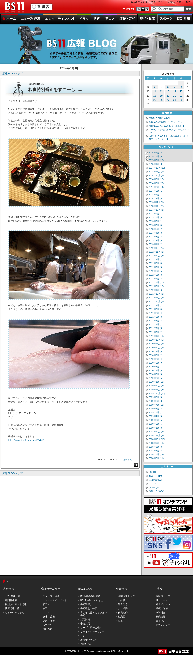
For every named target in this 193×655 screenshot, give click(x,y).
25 (154, 100)
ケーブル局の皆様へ (91, 627)
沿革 (120, 620)
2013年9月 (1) (156, 213)
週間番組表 (11, 600)
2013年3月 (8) (156, 236)
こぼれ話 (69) (155, 480)
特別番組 (183, 18)
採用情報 (85, 619)
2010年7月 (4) (156, 359)
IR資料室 (160, 612)
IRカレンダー (163, 624)
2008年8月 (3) (156, 447)
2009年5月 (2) (156, 412)
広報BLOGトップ (12, 73)
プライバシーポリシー (92, 631)
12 (161, 91)
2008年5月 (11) (156, 458)
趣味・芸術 (127, 18)
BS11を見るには (139, 2)
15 (181, 91)
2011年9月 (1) (156, 305)
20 (168, 95)
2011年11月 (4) (156, 297)
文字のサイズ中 (143, 9)
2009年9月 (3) (156, 397)
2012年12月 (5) (156, 248)
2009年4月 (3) (156, 416)
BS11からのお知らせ (91, 600)
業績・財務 (162, 608)
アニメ (110, 18)
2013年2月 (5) (156, 240)
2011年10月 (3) (156, 301)
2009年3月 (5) (156, 420)
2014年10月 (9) (156, 175)
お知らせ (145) (156, 476)
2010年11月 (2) (156, 343)
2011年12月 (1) (156, 294)
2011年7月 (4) (156, 313)
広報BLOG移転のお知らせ (162, 118)
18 (154, 95)
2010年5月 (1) (156, 366)
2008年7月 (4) (156, 450)
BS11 (15, 7)
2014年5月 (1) (156, 191)
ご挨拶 (121, 600)
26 (161, 100)
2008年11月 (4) (156, 435)
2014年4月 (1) (156, 194)
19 (161, 95)
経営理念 (123, 604)
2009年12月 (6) (156, 385)
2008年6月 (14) (156, 454)
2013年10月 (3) (156, 210)
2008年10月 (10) (157, 439)
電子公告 (160, 620)
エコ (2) (152, 483)
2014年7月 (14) (156, 187)
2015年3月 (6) (156, 156)
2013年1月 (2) (156, 244)
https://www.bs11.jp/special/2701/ (26, 440)
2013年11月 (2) (156, 206)
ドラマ (84, 18)
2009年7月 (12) (156, 405)
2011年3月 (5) (156, 328)
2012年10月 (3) (156, 255)
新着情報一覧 (12, 608)
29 (181, 100)
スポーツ (165, 18)
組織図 (121, 616)
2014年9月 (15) (156, 179)
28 (174, 100)
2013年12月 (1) (156, 202)
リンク (84, 635)
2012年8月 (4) (156, 263)
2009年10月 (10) (157, 393)
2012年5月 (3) (156, 275)
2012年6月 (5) (156, 271)
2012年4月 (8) (156, 278)
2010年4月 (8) (156, 370)
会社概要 (123, 608)
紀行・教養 (147, 18)
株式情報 (160, 616)
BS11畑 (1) (154, 472)
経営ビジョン (163, 604)
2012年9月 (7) (156, 259)
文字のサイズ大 (147, 9)
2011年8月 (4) (156, 309)
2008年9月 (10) (156, 443)
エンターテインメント (60, 18)
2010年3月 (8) (156, 374)
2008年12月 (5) (156, 431)
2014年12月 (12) (157, 168)
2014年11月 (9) (156, 171)
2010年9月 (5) (156, 351)
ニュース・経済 (30, 18)
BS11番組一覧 (12, 596)
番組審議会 (86, 604)
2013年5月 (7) (156, 229)
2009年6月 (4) (156, 408)
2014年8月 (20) (156, 183)
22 (181, 95)
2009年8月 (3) (156, 401)
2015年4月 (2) (156, 152)
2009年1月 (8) (156, 428)
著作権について (88, 640)
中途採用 (85, 623)
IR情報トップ (163, 596)
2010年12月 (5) (156, 340)
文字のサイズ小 (138, 9)
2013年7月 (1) (156, 221)
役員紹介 (123, 612)
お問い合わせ (87, 644)
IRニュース (162, 600)
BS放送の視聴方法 (90, 596)
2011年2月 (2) (156, 332)
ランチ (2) (154, 487)
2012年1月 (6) (156, 290)
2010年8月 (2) (156, 355)
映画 (97, 18)
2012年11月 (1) (156, 252)
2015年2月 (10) (156, 160)
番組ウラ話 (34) (156, 491)
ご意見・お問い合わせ (179, 2)
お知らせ (127, 459)
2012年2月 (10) (156, 286)
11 (154, 91)
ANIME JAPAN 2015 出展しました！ (167, 126)
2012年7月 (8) (156, 267)
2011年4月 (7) (156, 324)
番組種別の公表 (88, 608)
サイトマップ (157, 2)
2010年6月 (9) (156, 363)
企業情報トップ (126, 596)
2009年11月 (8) (156, 389)
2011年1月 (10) (156, 336)
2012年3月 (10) (156, 282)
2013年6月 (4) (156, 225)
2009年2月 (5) (156, 424)
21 (174, 95)
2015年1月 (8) (156, 164)
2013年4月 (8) (156, 233)
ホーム (9, 18)
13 (168, 91)
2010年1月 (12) (156, 382)
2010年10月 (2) (156, 347)
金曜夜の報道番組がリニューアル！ (166, 122)
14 (174, 91)
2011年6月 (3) (156, 317)
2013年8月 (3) (156, 217)
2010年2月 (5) (156, 378)
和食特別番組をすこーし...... (55, 89)
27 (168, 100)
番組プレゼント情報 (16, 604)
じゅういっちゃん (14, 612)
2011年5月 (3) (156, 320)
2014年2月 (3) (156, 198)
